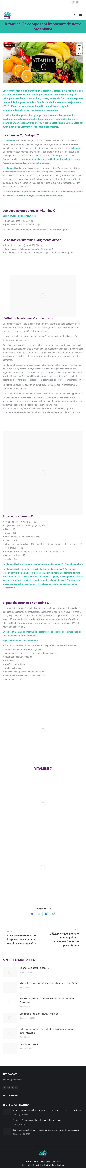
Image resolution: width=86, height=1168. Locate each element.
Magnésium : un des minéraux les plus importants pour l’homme (50, 983)
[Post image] (10, 972)
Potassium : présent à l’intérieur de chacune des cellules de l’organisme (47, 1000)
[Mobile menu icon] (80, 15)
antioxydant (66, 191)
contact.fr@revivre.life (12, 1080)
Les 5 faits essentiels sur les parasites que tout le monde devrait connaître (46, 1130)
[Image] (43, 804)
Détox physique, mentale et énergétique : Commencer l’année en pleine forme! (47, 1110)
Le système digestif (29, 1044)
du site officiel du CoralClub (54, 1165)
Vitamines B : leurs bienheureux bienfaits (39, 1014)
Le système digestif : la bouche (34, 968)
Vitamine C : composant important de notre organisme (37, 1120)
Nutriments (9, 45)
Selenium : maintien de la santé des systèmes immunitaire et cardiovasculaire (48, 1031)
